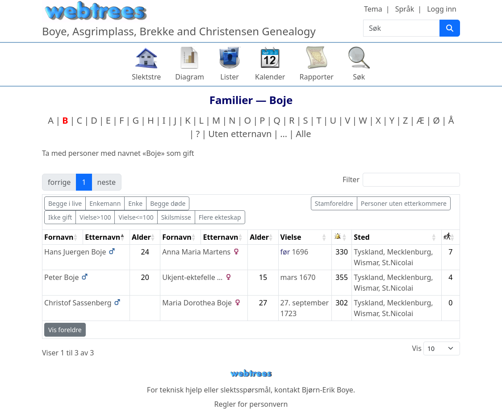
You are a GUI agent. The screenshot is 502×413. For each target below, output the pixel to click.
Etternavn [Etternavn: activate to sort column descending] (102, 237)
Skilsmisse (176, 217)
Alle (303, 134)
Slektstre (146, 77)
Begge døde (167, 203)
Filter (401, 180)
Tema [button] (373, 9)
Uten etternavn (240, 134)
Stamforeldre (334, 203)
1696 (300, 252)
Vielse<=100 (135, 217)
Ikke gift (60, 217)
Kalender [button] (270, 77)
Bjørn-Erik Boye (327, 390)
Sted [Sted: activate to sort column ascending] (361, 237)
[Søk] (449, 28)
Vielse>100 (95, 217)
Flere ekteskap (220, 217)
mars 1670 (298, 277)
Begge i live (65, 203)
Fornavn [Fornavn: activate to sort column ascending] (58, 237)
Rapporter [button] (316, 77)
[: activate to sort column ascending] (342, 237)
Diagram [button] (189, 77)
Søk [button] (359, 77)
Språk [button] (404, 9)
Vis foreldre (65, 329)
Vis (436, 348)
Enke (135, 203)
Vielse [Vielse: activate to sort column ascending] (290, 237)
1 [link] (84, 182)
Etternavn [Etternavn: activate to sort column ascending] (220, 237)
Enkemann (105, 203)
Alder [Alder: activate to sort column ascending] (141, 237)
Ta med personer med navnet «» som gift (118, 153)
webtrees (251, 373)
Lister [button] (229, 77)
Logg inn (441, 9)
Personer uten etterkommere (404, 203)
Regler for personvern (251, 404)
